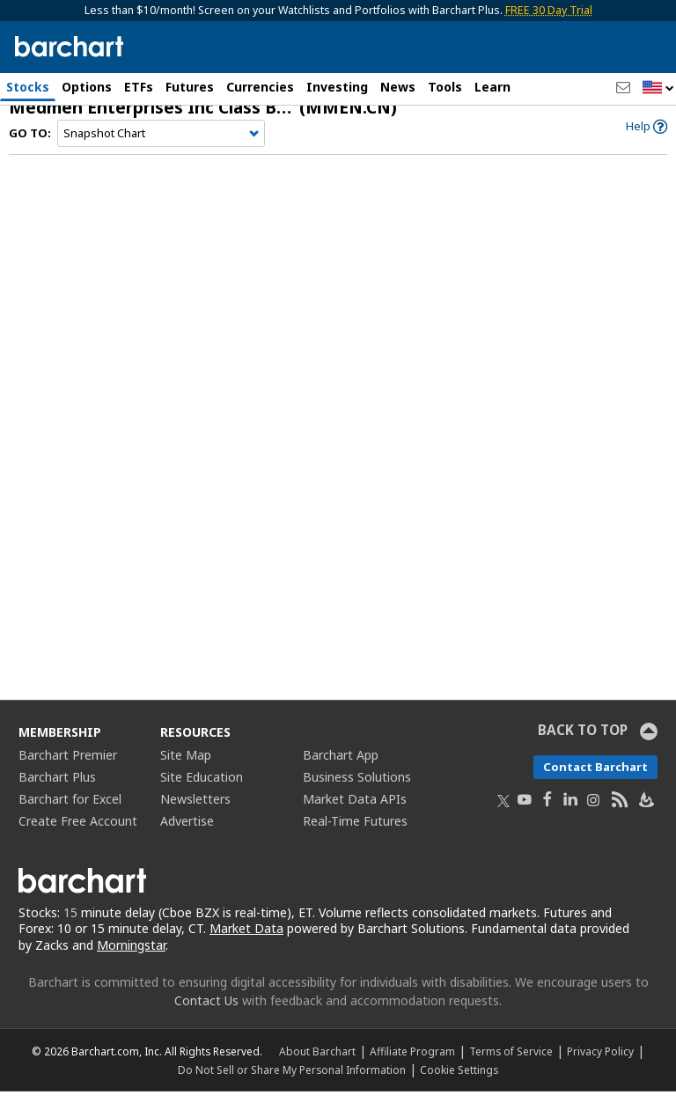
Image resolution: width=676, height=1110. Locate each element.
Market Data (246, 946)
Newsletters (195, 816)
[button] (658, 88)
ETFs (138, 86)
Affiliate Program (412, 1069)
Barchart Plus (57, 794)
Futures (189, 86)
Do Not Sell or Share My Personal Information (292, 1088)
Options (87, 86)
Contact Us (206, 1019)
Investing (337, 86)
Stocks (27, 86)
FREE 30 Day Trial (548, 10)
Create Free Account (77, 838)
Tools (445, 86)
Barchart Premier (67, 772)
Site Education (201, 794)
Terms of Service (511, 1069)
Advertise (187, 838)
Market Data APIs (355, 816)
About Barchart (317, 1069)
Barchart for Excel (69, 816)
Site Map (185, 772)
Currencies (260, 86)
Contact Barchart (595, 784)
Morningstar (131, 963)
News (397, 86)
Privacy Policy (600, 1069)
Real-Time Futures (355, 838)
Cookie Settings (459, 1088)
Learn (492, 86)
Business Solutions (357, 794)
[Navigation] (161, 151)
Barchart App (340, 772)
